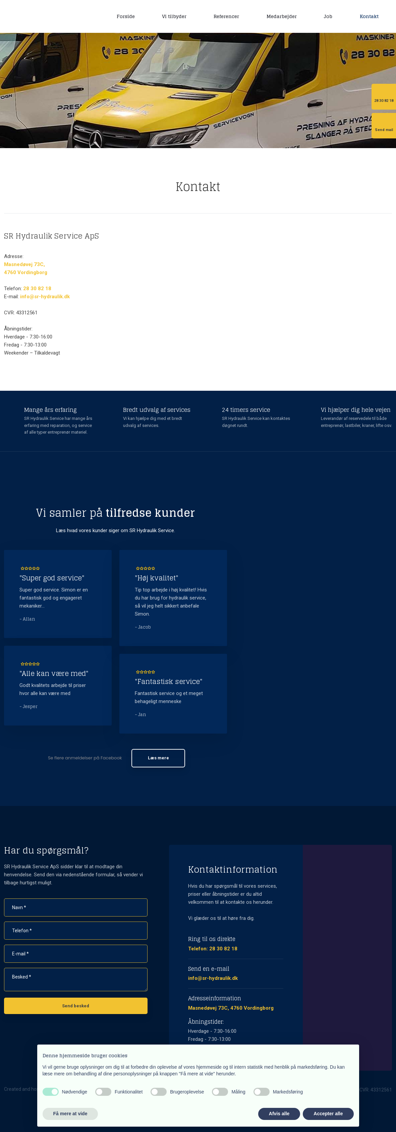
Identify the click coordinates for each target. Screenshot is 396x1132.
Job (328, 16)
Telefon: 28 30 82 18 (212, 949)
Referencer (226, 16)
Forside (126, 16)
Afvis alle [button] (279, 1113)
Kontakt (369, 16)
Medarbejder (282, 16)
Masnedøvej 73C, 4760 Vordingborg (231, 1008)
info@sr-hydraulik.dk (45, 297)
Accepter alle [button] (328, 1113)
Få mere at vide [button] (70, 1113)
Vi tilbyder (174, 16)
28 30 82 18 (37, 289)
